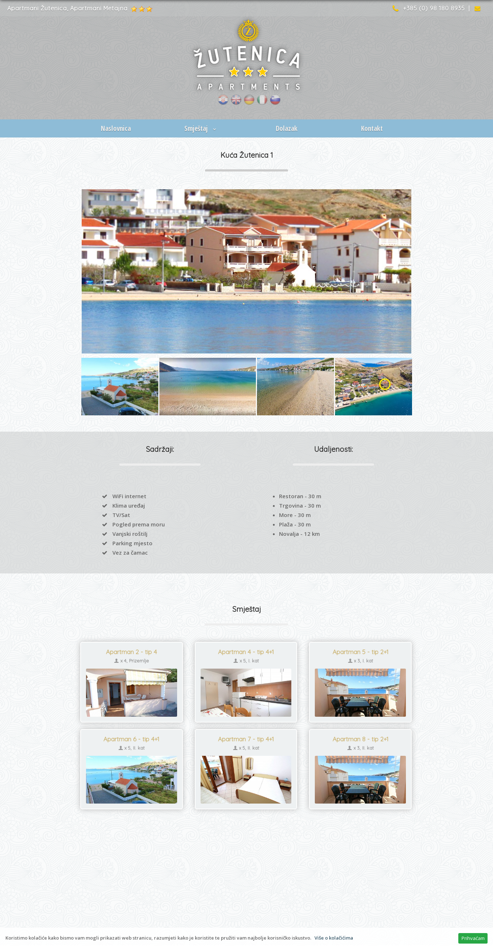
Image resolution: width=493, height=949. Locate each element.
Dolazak (286, 128)
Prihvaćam (473, 938)
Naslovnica (116, 128)
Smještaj (201, 128)
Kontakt (372, 128)
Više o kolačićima (333, 938)
